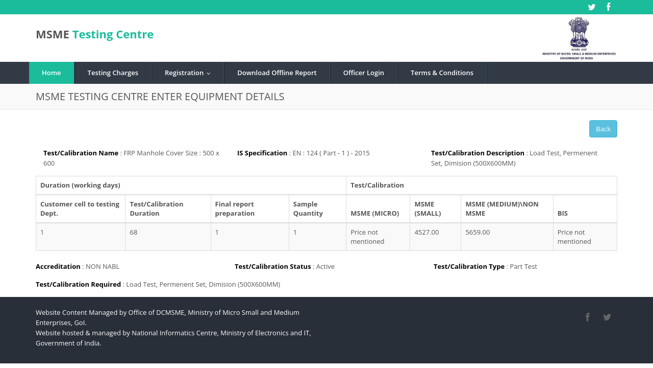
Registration (190, 72)
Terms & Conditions (442, 72)
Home (51, 72)
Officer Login (363, 72)
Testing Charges (113, 72)
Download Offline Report (276, 72)
